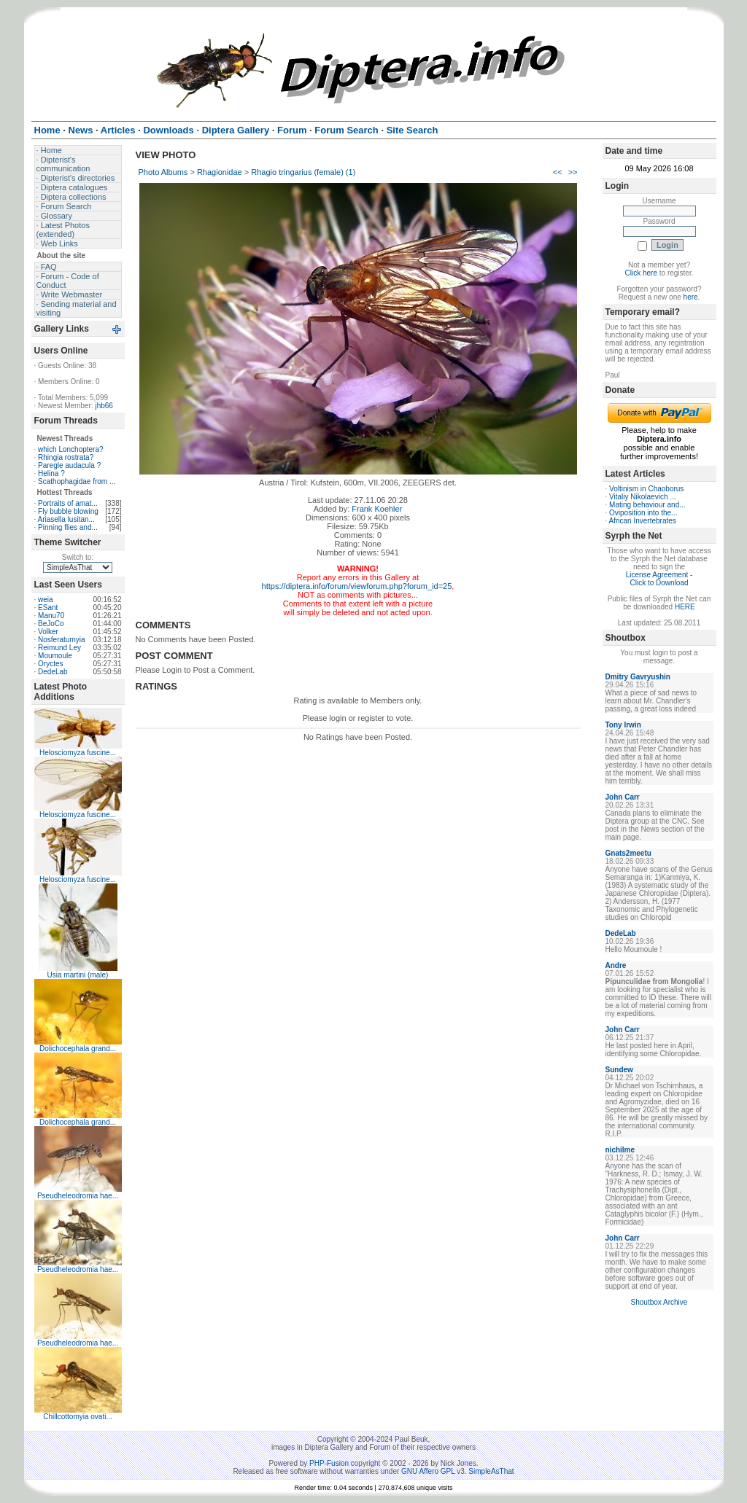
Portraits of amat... (68, 503)
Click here (641, 273)
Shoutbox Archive (659, 1302)
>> (573, 172)
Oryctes (50, 664)
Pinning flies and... (68, 527)
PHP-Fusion (329, 1463)
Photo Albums (163, 172)
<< (557, 172)
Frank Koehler (377, 508)
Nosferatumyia (61, 640)
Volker (48, 632)
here (691, 297)
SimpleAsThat (491, 1471)
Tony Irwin (623, 725)
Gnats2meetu (628, 853)
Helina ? (51, 473)
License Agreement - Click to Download (659, 579)
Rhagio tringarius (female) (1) (303, 172)
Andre (616, 965)
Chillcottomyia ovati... (77, 1417)
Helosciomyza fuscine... (77, 753)
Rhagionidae (219, 172)
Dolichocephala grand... (77, 1049)
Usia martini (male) (78, 975)
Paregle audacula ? (69, 465)
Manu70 (51, 616)
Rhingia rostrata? (65, 457)
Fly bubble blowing (68, 511)
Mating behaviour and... (647, 505)
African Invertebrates (642, 521)
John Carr (622, 797)
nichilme (620, 1150)
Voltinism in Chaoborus (646, 489)
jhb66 (103, 406)
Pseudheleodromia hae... (77, 1196)
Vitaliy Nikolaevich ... (642, 497)
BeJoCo (51, 624)
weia (45, 600)
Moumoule (55, 656)
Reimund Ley (59, 648)
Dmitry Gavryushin (637, 677)
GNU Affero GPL (427, 1471)
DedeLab (53, 672)
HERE (685, 607)
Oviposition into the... (643, 513)
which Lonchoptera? (71, 449)
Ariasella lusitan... (66, 519)
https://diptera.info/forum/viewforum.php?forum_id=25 (357, 586)
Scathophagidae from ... (76, 481)
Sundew (619, 1070)
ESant (48, 608)
